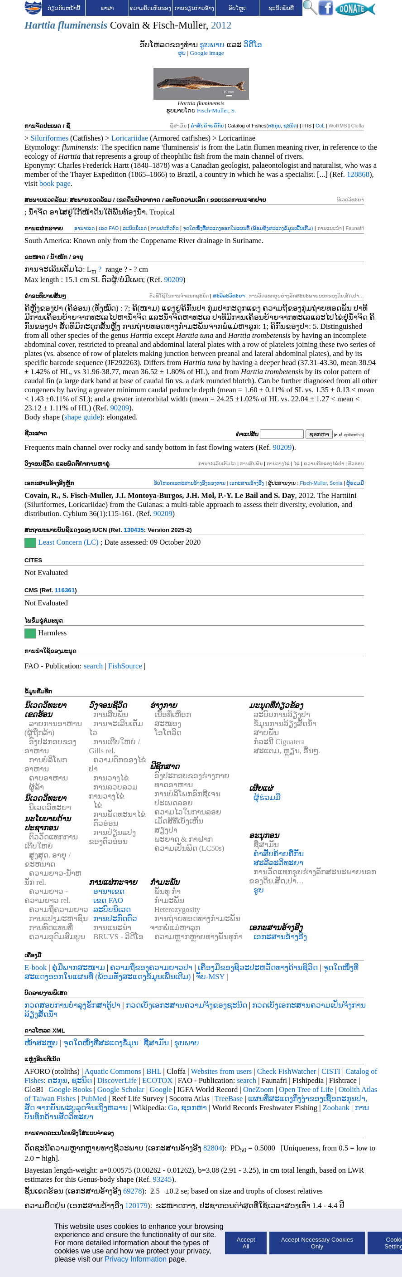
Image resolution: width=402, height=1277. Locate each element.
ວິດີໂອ (253, 44)
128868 (358, 174)
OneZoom (258, 1089)
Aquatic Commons (112, 1071)
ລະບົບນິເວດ (135, 228)
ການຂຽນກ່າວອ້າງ (194, 8)
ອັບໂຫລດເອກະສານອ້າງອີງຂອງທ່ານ (189, 483)
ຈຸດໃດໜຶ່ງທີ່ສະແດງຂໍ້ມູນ (101, 1042)
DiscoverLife (117, 1080)
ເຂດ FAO (109, 228)
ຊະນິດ (290, 125)
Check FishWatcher (286, 1071)
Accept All (246, 1243)
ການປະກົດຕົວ (165, 228)
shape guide (82, 417)
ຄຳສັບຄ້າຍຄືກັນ (207, 125)
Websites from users (221, 1071)
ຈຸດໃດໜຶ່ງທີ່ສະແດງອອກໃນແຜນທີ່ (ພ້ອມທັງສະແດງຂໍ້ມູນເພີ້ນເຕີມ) (248, 228)
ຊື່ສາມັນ (156, 1042)
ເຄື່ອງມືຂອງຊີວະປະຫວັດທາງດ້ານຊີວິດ (258, 967)
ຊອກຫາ (194, 1107)
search (93, 666)
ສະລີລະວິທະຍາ (229, 295)
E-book (35, 967)
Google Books (70, 1089)
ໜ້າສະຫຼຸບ (41, 1042)
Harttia (39, 25)
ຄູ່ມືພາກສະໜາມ (78, 967)
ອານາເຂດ (84, 228)
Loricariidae (129, 138)
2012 (221, 25)
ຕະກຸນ (274, 125)
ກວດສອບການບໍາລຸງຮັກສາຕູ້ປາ (72, 1005)
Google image (207, 52)
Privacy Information (136, 1259)
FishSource (125, 666)
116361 (65, 590)
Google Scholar (120, 1089)
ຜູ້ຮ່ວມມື (355, 483)
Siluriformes (49, 138)
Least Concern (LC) (68, 542)
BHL (154, 1071)
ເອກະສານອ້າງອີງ (247, 483)
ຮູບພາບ (212, 44)
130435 (134, 529)
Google (161, 1089)
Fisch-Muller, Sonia (321, 483)
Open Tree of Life (306, 1089)
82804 (212, 1148)
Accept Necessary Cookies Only (317, 1243)
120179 (136, 1205)
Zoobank (336, 1107)
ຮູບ (182, 52)
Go (172, 1107)
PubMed (93, 1098)
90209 (173, 279)
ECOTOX (157, 1080)
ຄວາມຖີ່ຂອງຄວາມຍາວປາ (151, 967)
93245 (162, 1179)
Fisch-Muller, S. (216, 110)
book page (55, 183)
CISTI (330, 1071)
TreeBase (229, 1098)
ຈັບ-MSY (210, 976)
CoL (320, 125)
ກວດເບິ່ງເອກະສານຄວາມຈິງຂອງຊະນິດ (186, 1005)
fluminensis (83, 25)
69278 (132, 1191)
